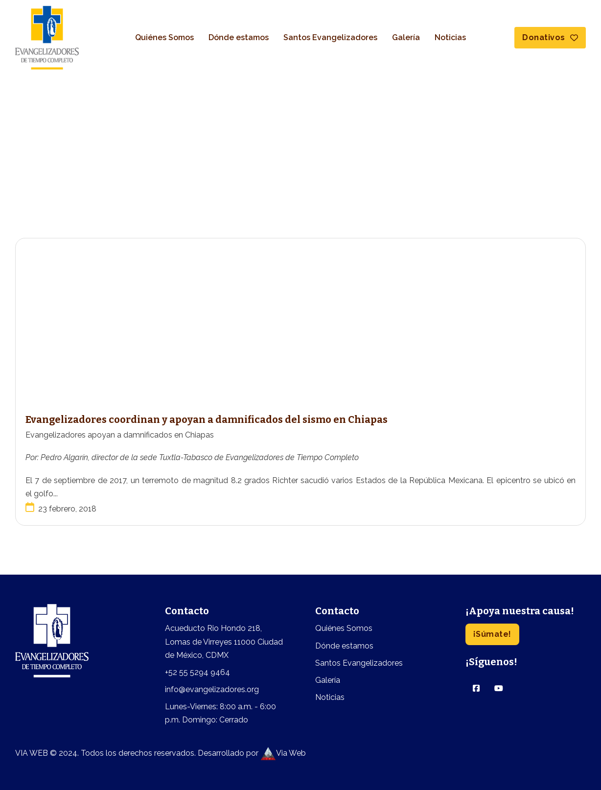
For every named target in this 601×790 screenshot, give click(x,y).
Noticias (450, 37)
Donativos (550, 37)
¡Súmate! (492, 634)
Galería (406, 37)
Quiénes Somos (164, 37)
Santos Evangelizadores (330, 37)
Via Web (283, 753)
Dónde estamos (238, 37)
